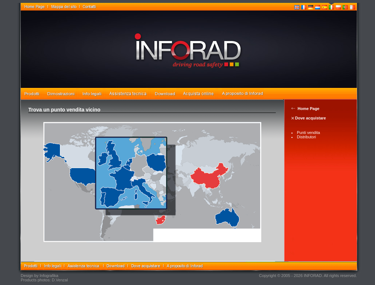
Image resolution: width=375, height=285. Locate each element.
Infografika (49, 275)
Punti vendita (308, 132)
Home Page (308, 108)
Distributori (306, 137)
